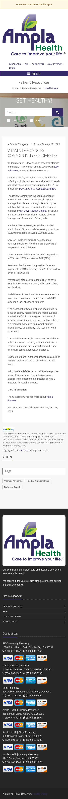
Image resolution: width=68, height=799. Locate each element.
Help (26, 64)
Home (15, 88)
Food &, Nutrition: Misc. (38, 481)
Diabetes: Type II (12, 487)
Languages (15, 64)
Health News (16, 120)
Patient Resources (31, 88)
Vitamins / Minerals (13, 481)
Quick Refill (38, 64)
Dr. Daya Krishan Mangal (33, 210)
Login (12, 68)
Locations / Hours (12, 616)
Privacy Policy (10, 622)
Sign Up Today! (54, 64)
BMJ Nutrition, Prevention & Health (37, 188)
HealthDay (25, 450)
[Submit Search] (57, 112)
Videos (36, 120)
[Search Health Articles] (28, 112)
